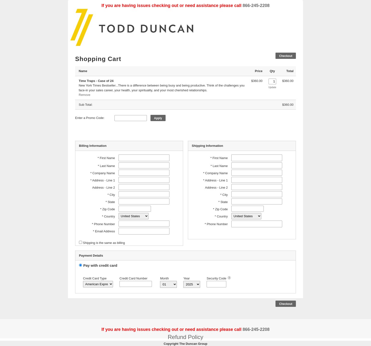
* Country (108, 216)
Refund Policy (185, 337)
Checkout (285, 56)
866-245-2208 (256, 5)
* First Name (106, 158)
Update (272, 87)
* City (111, 195)
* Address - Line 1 (102, 180)
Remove (84, 95)
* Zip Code (107, 209)
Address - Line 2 (103, 187)
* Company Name (102, 173)
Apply (158, 118)
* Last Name (106, 166)
